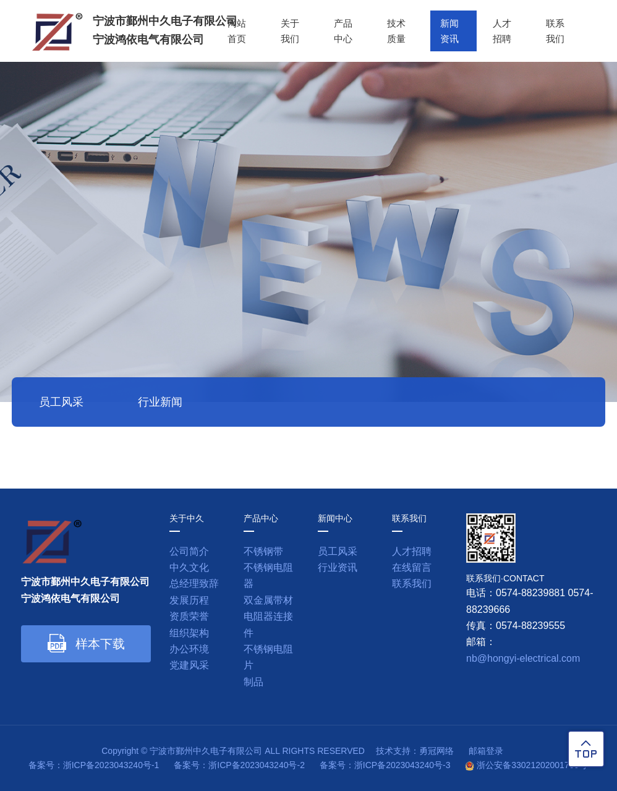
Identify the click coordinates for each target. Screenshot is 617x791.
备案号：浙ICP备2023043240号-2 (239, 765)
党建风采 (189, 665)
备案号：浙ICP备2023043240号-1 (94, 765)
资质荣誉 (189, 616)
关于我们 (287, 30)
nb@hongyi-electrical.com (523, 658)
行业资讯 (337, 567)
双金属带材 (268, 600)
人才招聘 (501, 30)
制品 (253, 682)
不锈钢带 (263, 551)
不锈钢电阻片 (268, 657)
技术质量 (394, 30)
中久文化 (189, 567)
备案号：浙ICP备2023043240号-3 (385, 765)
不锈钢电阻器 (268, 575)
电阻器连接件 (268, 624)
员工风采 (61, 402)
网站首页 (233, 30)
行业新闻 (160, 402)
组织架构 (189, 633)
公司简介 (189, 551)
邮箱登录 (486, 751)
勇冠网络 (436, 751)
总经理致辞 (194, 583)
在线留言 (412, 567)
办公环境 (189, 649)
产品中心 (341, 30)
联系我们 (555, 30)
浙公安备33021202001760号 (532, 765)
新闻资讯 (447, 30)
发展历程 (189, 600)
